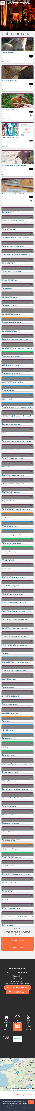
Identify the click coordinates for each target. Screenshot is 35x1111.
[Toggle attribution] (33, 1089)
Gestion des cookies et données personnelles (12, 1108)
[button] (17, 50)
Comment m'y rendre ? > (23, 1095)
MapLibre (29, 1088)
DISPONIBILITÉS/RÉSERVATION (17, 987)
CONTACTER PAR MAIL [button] (17, 992)
